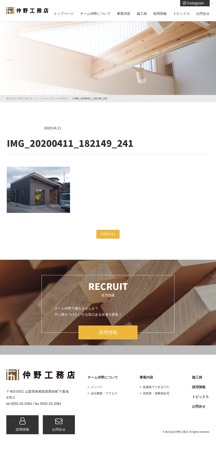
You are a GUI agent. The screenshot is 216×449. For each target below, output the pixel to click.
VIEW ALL (108, 234)
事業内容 (123, 13)
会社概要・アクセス (104, 393)
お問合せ (203, 13)
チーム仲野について (95, 13)
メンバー (97, 386)
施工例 (142, 13)
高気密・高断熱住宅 (156, 393)
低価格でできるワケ (156, 386)
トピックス (181, 13)
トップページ (64, 13)
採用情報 (160, 13)
